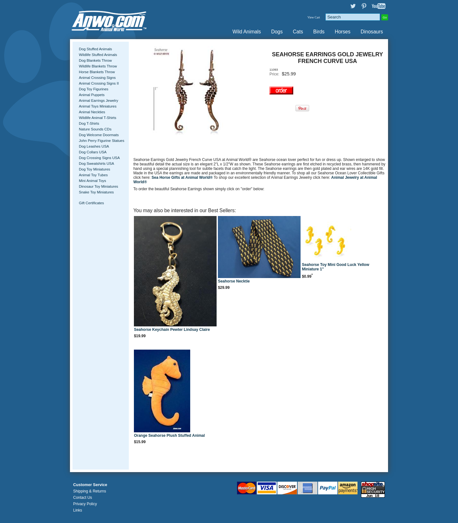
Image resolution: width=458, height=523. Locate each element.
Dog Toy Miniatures (94, 169)
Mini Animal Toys (92, 181)
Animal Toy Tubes (93, 175)
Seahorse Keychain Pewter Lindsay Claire (172, 329)
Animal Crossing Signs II (99, 83)
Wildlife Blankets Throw (98, 66)
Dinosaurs (372, 31)
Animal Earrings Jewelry (98, 100)
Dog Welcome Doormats (99, 135)
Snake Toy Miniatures (96, 192)
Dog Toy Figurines (93, 89)
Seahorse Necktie (234, 281)
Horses (342, 31)
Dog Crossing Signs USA (99, 158)
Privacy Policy (85, 504)
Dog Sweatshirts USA (96, 163)
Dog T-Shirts (89, 123)
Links (77, 510)
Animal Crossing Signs (97, 78)
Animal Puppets (92, 95)
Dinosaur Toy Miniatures (98, 186)
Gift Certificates (91, 203)
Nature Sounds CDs (95, 129)
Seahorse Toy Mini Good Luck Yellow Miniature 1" (335, 266)
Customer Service (90, 485)
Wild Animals (246, 31)
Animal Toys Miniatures (97, 106)
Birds (319, 31)
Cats (298, 31)
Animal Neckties (92, 112)
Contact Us (82, 497)
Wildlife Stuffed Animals (98, 55)
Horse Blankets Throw (97, 72)
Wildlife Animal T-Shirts (97, 118)
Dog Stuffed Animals (95, 49)
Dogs (276, 31)
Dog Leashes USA (94, 146)
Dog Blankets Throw (95, 60)
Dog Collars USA (93, 152)
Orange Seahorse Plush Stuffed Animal (169, 435)
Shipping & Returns (89, 491)
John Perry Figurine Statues (101, 141)
